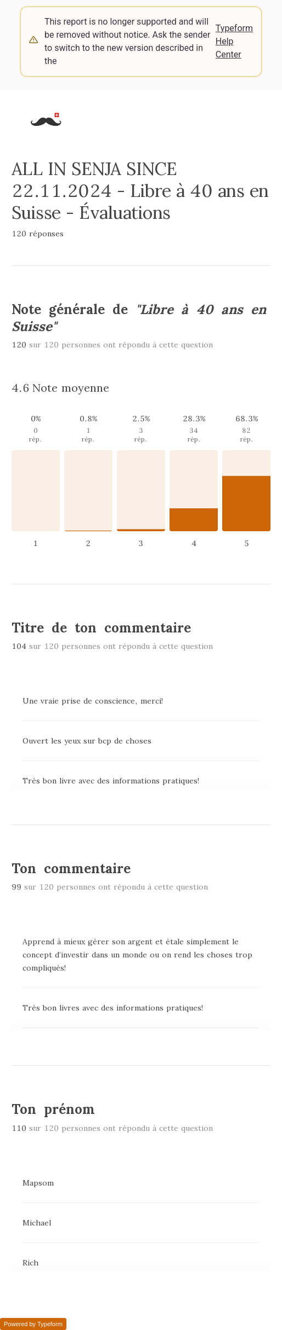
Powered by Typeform (33, 1324)
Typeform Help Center (234, 41)
